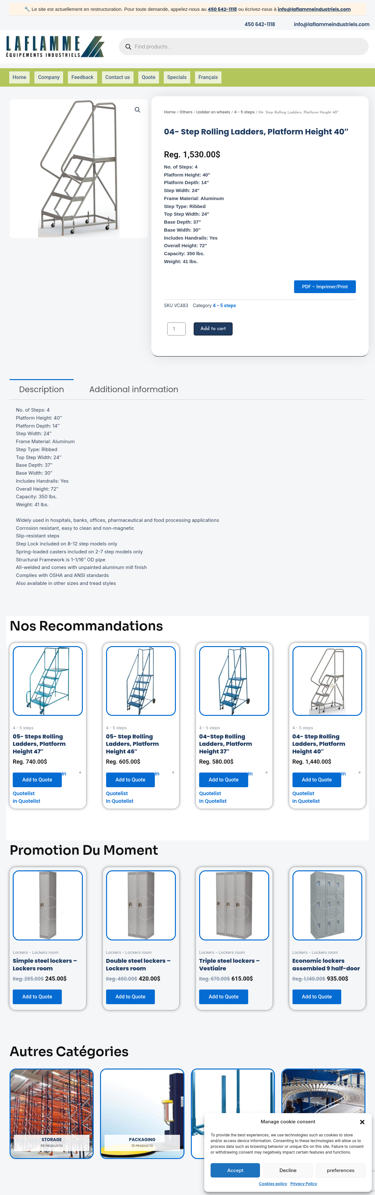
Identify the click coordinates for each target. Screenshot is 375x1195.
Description (41, 384)
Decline (288, 1170)
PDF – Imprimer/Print (322, 280)
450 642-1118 (219, 9)
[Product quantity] (176, 323)
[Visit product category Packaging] (142, 1108)
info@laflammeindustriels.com (315, 9)
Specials (177, 73)
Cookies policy (273, 1183)
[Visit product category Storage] (52, 1108)
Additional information (133, 384)
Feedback (82, 73)
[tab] (42, 384)
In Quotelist (26, 795)
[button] (362, 1122)
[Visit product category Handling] (323, 1108)
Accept (235, 1170)
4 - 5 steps (244, 104)
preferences (341, 1170)
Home (19, 73)
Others (185, 104)
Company (49, 73)
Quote (148, 73)
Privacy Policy (303, 1183)
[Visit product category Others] (233, 1108)
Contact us (117, 73)
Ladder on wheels (213, 104)
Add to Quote (37, 774)
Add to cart (213, 323)
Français (208, 73)
